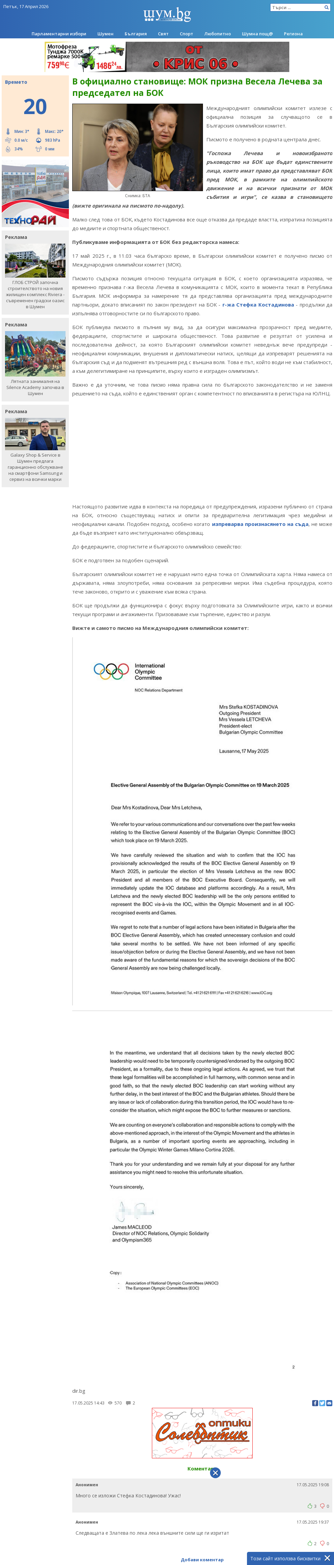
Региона (293, 34)
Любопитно (217, 34)
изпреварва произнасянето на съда (260, 524)
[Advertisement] (202, 450)
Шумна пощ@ (257, 34)
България (136, 34)
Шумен (105, 34)
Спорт (186, 34)
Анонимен (87, 1485)
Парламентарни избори (59, 34)
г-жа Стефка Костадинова (257, 304)
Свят (163, 34)
